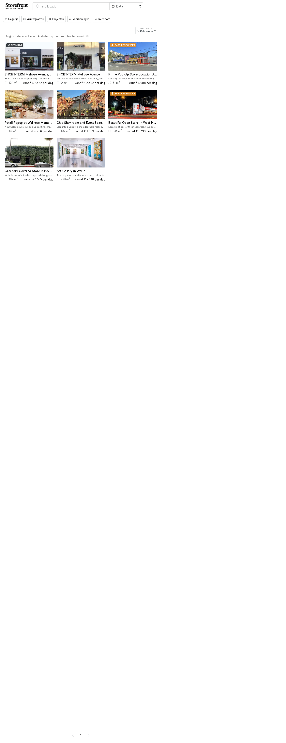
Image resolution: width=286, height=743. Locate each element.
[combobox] (71, 6)
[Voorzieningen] (79, 19)
